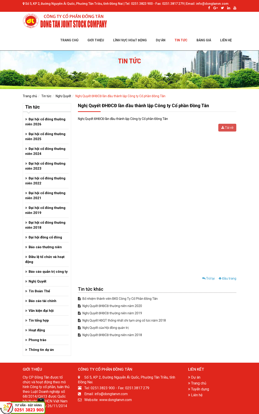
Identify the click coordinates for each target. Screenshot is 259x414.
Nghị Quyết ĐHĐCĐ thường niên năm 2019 (110, 313)
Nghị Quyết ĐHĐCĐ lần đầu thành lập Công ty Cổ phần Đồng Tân (120, 96)
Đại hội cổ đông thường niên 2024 (45, 151)
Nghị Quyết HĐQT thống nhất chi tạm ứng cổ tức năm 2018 (122, 320)
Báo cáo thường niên (45, 247)
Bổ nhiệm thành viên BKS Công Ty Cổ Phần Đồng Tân (118, 298)
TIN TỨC (180, 40)
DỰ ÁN (160, 40)
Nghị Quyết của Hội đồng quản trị (103, 328)
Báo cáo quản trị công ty (48, 272)
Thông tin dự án (41, 350)
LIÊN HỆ (226, 40)
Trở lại (208, 278)
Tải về (227, 127)
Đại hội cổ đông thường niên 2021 (45, 195)
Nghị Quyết (63, 96)
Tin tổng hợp (39, 320)
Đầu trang (227, 278)
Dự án (194, 377)
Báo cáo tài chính (42, 301)
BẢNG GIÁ (204, 40)
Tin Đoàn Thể (39, 291)
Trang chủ (30, 96)
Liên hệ (195, 395)
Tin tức (46, 96)
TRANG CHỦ (69, 40)
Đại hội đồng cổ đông (45, 237)
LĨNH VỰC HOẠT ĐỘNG (130, 40)
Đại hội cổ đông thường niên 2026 (45, 121)
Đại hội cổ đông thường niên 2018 (45, 225)
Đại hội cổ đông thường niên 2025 (45, 136)
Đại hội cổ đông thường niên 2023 (45, 166)
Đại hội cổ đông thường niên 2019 (45, 210)
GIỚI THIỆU (95, 40)
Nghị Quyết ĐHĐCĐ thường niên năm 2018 (110, 335)
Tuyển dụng (198, 389)
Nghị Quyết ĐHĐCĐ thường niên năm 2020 (110, 306)
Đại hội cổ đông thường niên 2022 (45, 180)
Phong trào (37, 340)
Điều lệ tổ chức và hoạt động (45, 259)
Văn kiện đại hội (41, 311)
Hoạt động (37, 330)
